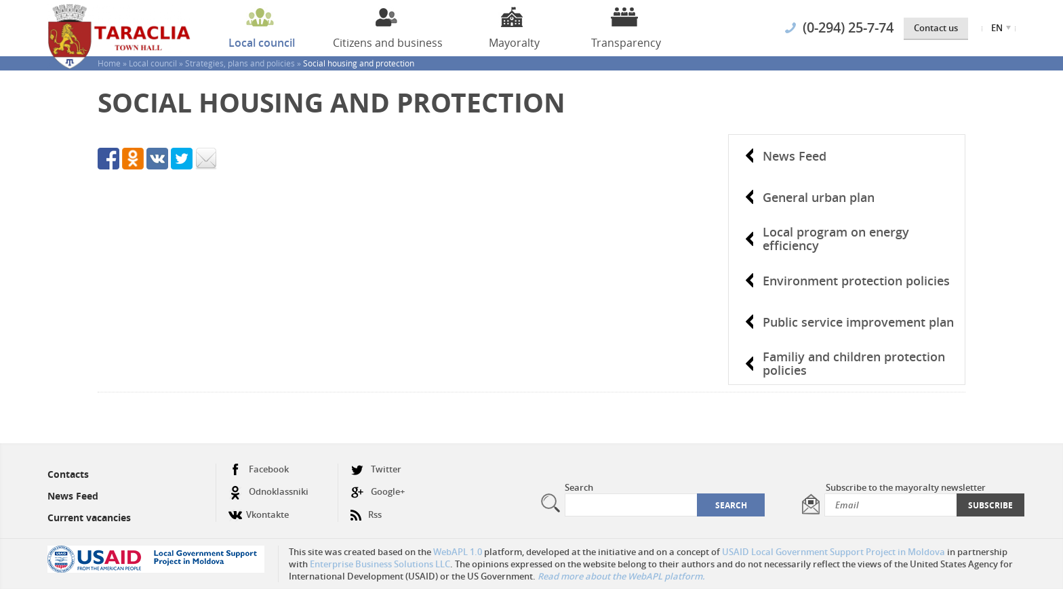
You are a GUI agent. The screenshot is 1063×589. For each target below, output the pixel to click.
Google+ (377, 491)
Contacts (68, 474)
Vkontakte (258, 509)
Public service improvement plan (858, 322)
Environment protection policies (856, 280)
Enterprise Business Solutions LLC (380, 564)
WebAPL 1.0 (457, 552)
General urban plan (819, 197)
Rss (366, 509)
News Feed (794, 156)
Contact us (936, 28)
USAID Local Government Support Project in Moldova (833, 552)
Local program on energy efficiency (836, 238)
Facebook (258, 469)
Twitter (375, 469)
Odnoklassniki (268, 491)
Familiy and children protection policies (854, 363)
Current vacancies (89, 517)
